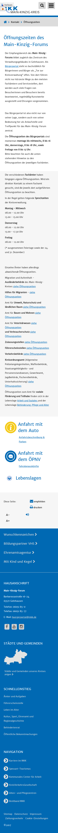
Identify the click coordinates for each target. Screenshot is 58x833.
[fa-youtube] (14, 627)
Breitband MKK (14, 801)
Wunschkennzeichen (20, 534)
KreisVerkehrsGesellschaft (20, 785)
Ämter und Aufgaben (15, 696)
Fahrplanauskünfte (29, 466)
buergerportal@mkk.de (24, 617)
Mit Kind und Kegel (19, 561)
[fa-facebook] (6, 627)
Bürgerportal (12, 66)
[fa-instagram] (21, 627)
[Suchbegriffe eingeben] (42, 5)
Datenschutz (21, 814)
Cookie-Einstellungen (36, 818)
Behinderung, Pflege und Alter (33, 405)
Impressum (35, 814)
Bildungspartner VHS (20, 543)
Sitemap (8, 814)
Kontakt (15, 22)
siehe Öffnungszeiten (24, 286)
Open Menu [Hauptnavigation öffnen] (51, 5)
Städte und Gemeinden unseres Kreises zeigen (25, 673)
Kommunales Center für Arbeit (22, 776)
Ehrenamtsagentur (19, 552)
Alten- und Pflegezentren (20, 793)
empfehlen (37, 501)
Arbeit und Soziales (27, 400)
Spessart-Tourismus (17, 768)
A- (8, 515)
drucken (36, 507)
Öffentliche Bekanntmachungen (20, 734)
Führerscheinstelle (13, 703)
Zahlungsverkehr (14, 818)
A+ (8, 521)
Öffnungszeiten (32, 22)
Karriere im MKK (15, 760)
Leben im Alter (11, 709)
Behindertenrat (12, 727)
